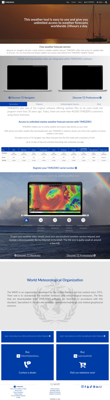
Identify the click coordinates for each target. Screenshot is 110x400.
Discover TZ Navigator (22, 97)
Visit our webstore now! (82, 372)
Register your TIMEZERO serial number (55, 167)
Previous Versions (55, 389)
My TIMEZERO (89, 2)
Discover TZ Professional (87, 97)
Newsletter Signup (55, 390)
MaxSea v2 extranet (55, 392)
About (80, 2)
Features (39, 104)
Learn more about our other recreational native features (82, 336)
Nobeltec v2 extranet (55, 394)
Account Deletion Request (18, 395)
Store (99, 104)
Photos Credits (18, 394)
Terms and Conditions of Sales (18, 389)
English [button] (100, 2)
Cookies (18, 397)
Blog (68, 2)
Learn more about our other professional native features (27, 336)
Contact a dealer (27, 372)
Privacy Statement (18, 392)
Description (13, 104)
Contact (74, 2)
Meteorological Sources (70, 104)
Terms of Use (18, 390)
